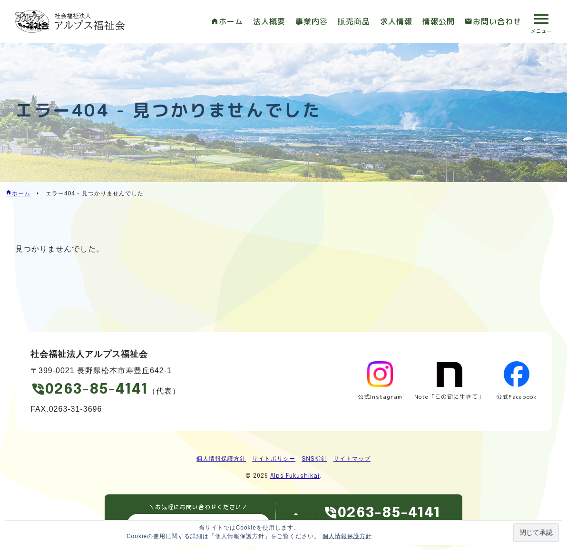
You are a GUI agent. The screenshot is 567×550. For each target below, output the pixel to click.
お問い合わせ (497, 21)
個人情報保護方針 (221, 458)
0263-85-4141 (96, 389)
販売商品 (354, 21)
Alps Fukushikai (295, 476)
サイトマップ (352, 458)
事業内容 (311, 21)
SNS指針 (314, 458)
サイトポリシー (273, 458)
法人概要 (269, 21)
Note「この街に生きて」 (449, 397)
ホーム (231, 21)
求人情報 (396, 21)
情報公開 (438, 21)
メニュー (541, 31)
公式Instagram (380, 397)
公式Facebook (516, 397)
